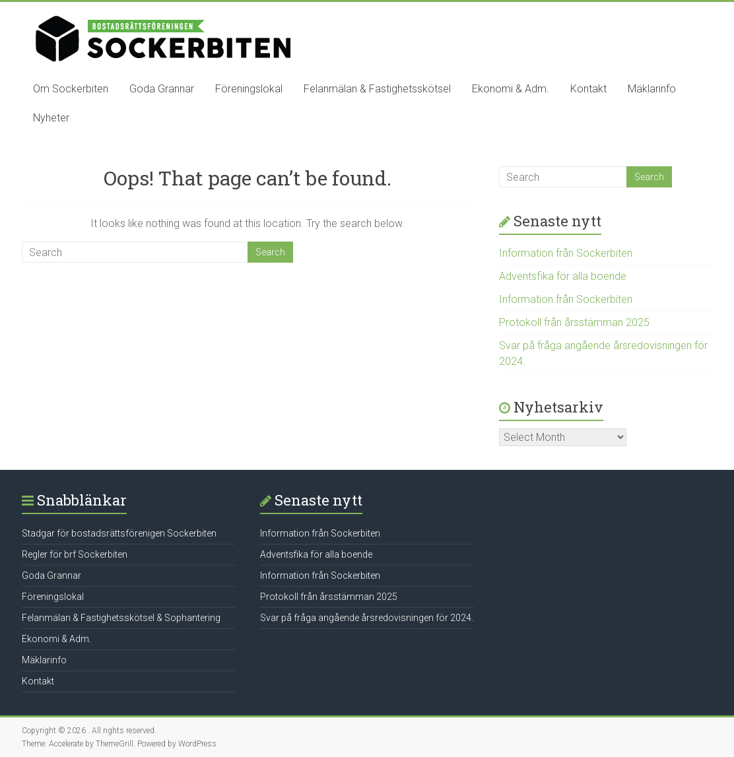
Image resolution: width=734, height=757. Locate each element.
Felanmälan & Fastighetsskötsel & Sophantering (121, 617)
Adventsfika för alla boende (562, 276)
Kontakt (588, 88)
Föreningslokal (249, 88)
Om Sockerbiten (70, 88)
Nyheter (51, 118)
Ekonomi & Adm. (510, 88)
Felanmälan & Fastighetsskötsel (377, 88)
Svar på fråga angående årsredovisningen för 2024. (366, 617)
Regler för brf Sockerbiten (74, 554)
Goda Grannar (161, 88)
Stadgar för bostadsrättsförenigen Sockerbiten (119, 533)
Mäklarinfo (652, 88)
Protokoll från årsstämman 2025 (574, 322)
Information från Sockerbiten (565, 253)
